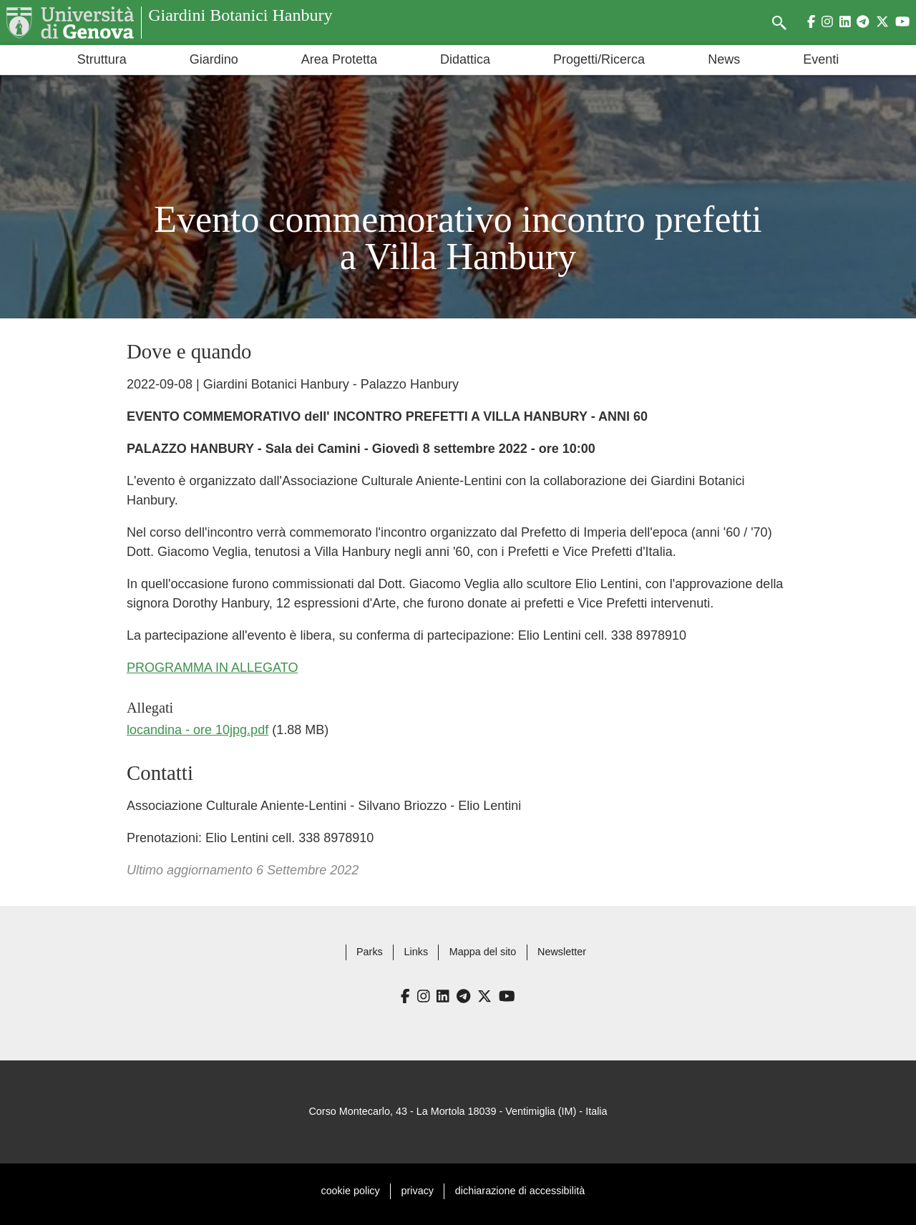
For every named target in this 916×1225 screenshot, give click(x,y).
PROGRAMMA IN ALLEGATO (212, 667)
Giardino (214, 59)
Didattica (465, 59)
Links (416, 951)
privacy (417, 1190)
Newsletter (561, 951)
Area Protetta (339, 59)
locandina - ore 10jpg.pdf (197, 730)
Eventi (821, 59)
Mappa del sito (483, 951)
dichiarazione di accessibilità (520, 1190)
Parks (369, 951)
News (724, 59)
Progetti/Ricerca (599, 59)
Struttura (102, 59)
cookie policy (350, 1190)
